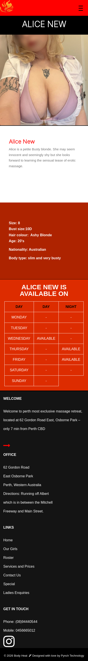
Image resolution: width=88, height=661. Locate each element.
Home (8, 540)
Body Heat (20, 655)
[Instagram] (9, 645)
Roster (8, 558)
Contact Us (12, 575)
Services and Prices (18, 566)
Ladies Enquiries (16, 593)
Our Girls (10, 549)
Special (9, 584)
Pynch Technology (72, 655)
